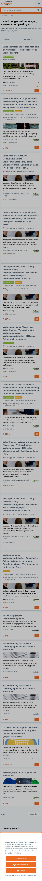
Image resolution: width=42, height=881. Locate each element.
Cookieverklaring (32, 875)
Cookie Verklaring (15, 853)
